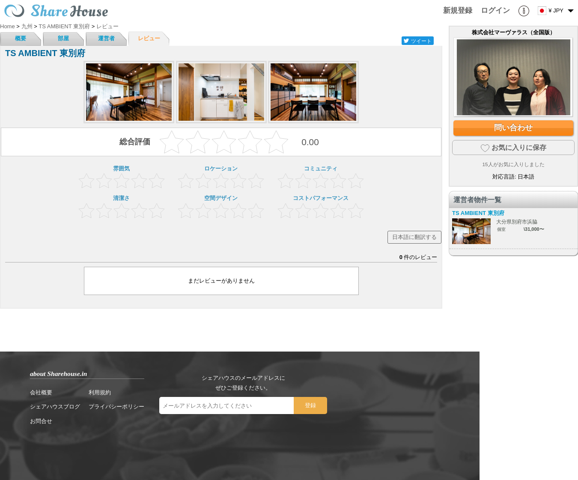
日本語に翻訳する (414, 237)
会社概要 (41, 392)
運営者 (106, 38)
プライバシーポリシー (116, 406)
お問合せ (41, 421)
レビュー (149, 38)
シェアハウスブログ (55, 406)
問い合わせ (513, 127)
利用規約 (100, 392)
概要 (20, 38)
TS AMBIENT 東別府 (478, 213)
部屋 (63, 38)
